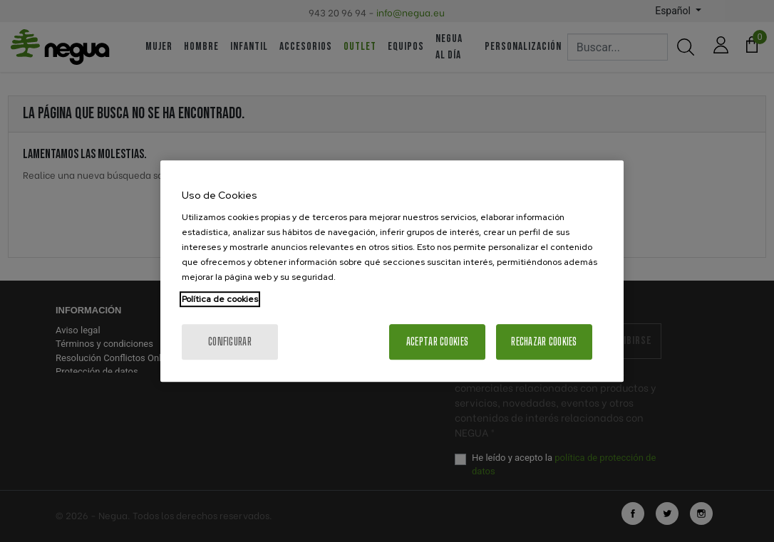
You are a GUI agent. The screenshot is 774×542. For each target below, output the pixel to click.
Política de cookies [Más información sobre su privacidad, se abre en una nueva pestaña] (220, 299)
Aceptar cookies (437, 341)
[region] (392, 271)
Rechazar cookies (544, 341)
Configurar (230, 341)
